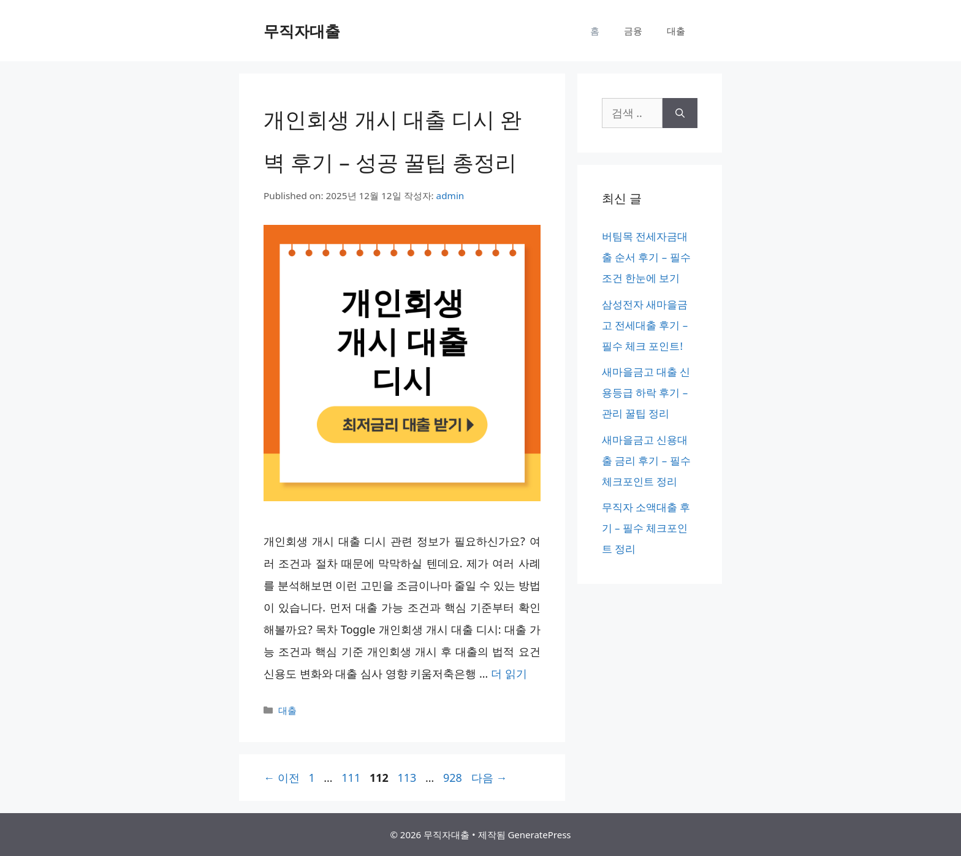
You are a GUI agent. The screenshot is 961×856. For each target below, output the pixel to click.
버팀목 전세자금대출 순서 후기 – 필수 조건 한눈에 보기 (646, 257)
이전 (282, 777)
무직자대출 (302, 30)
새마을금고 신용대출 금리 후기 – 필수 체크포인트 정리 (646, 460)
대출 (676, 31)
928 (452, 777)
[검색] (680, 113)
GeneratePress (539, 834)
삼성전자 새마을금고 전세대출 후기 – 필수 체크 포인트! (645, 325)
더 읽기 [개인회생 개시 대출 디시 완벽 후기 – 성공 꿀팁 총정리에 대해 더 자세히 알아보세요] (509, 673)
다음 (489, 777)
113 (406, 777)
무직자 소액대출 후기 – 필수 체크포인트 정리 (646, 528)
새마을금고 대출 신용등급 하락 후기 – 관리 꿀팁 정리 (646, 392)
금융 (633, 31)
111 (350, 777)
